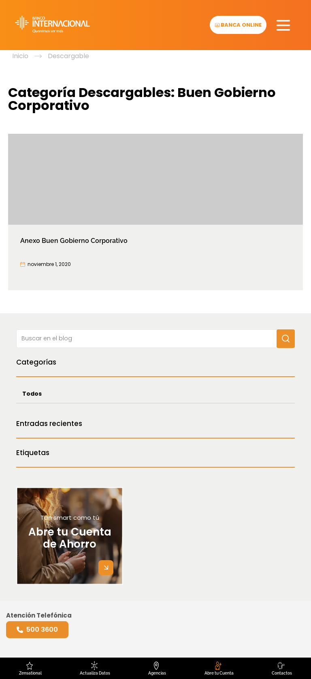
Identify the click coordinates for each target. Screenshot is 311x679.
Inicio (20, 56)
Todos (32, 394)
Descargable (68, 56)
